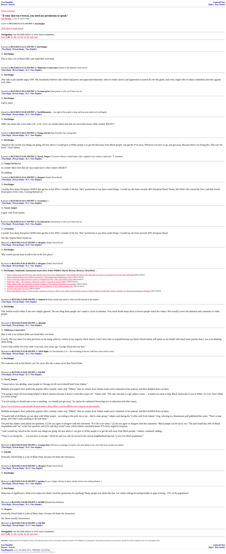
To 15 (28, 468)
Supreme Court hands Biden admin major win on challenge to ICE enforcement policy (40, 286)
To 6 (27, 224)
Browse (4, 4)
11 (2, 263)
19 (2, 502)
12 (2, 299)
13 (2, 323)
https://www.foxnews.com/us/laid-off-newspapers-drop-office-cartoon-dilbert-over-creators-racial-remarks (50, 406)
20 (2, 523)
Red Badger (42, 47)
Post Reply (6, 49)
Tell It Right (43, 351)
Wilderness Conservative (47, 68)
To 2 (27, 354)
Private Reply (18, 49)
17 (2, 466)
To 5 (27, 180)
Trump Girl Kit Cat (45, 133)
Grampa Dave (44, 445)
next (32, 37)
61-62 (26, 37)
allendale (42, 323)
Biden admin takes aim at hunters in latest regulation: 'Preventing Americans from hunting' (42, 284)
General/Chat (219, 2)
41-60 (20, 37)
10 (2, 243)
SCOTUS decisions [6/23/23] (18, 289)
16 (2, 445)
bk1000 (41, 502)
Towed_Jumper (43, 156)
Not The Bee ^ (7, 19)
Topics (211, 4)
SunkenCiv (43, 299)
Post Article (220, 4)
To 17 (28, 525)
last (36, 37)
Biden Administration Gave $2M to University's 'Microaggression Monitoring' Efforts (40, 277)
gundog (41, 481)
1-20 (7, 37)
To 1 (27, 70)
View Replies (31, 49)
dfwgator (41, 177)
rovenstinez (42, 201)
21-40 (13, 37)
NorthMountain (44, 112)
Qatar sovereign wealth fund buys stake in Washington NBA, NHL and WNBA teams (40, 279)
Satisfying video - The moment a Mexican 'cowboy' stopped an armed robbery (37, 282)
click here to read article (12, 28)
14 (2, 351)
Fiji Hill (41, 372)
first (3, 37)
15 (2, 372)
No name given (43, 91)
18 (2, 481)
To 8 (27, 245)
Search (12, 4)
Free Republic (7, 2)
